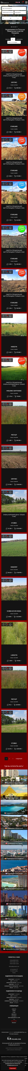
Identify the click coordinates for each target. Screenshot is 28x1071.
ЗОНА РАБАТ (14, 1021)
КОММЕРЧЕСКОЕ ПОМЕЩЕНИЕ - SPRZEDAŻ (14, 986)
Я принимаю (13, 1068)
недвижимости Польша (5, 1056)
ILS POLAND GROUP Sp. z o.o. (20, 1032)
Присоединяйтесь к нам (14, 1017)
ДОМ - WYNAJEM (14, 995)
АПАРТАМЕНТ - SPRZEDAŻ (14, 979)
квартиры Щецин (23, 1056)
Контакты (14, 1015)
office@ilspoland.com (14, 966)
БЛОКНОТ (14, 1022)
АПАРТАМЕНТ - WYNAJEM (14, 994)
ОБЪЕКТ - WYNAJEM (14, 1002)
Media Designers (18, 1049)
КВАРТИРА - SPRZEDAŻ (14, 984)
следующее (19, 758)
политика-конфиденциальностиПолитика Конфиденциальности (13, 1063)
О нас (14, 1012)
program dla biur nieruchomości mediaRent (14, 1048)
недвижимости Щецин (15, 1056)
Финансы (14, 1014)
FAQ (14, 1019)
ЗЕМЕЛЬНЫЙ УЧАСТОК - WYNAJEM (14, 997)
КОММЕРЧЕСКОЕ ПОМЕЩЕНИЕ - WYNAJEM (14, 1000)
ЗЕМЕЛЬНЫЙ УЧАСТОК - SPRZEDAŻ (14, 982)
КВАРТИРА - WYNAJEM (14, 999)
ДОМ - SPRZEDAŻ (14, 980)
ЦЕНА (3, 15)
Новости (14, 1009)
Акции (13, 1010)
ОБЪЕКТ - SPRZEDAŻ (14, 987)
